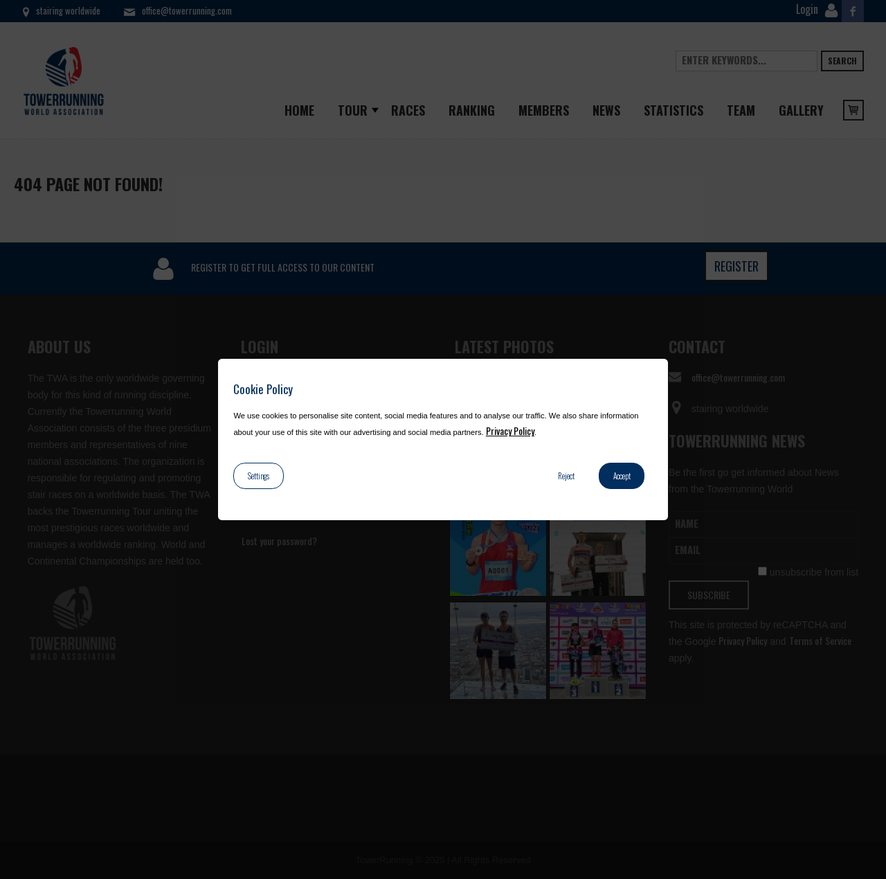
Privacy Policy (510, 430)
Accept (622, 475)
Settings (258, 475)
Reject (566, 475)
